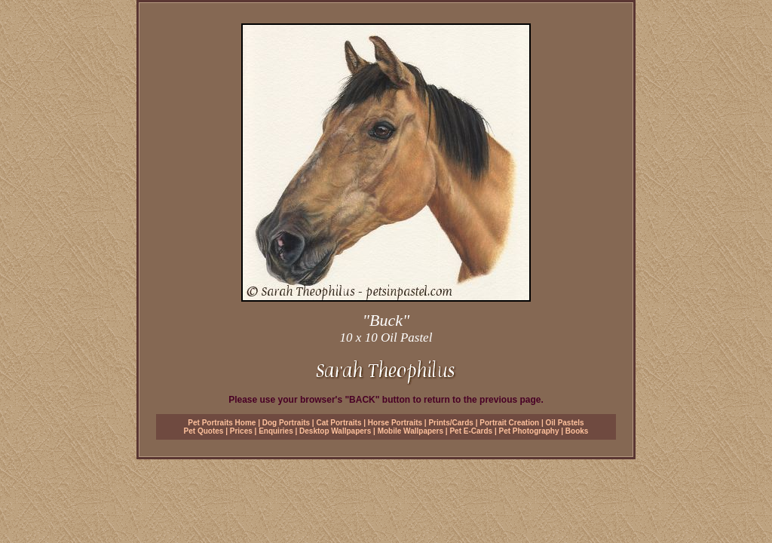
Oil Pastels (565, 423)
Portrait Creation (509, 423)
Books (577, 431)
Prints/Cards (450, 423)
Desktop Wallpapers (335, 431)
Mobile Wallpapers (410, 431)
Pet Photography (528, 431)
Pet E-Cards (470, 431)
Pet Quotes (204, 431)
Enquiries (276, 431)
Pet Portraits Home (222, 423)
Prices (241, 431)
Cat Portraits (338, 423)
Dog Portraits (286, 423)
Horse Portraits (395, 423)
